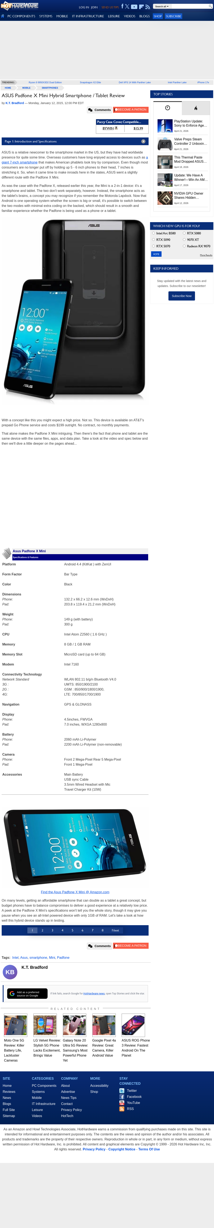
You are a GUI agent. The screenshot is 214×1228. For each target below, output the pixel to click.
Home (7, 1085)
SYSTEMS (45, 16)
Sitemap (9, 1116)
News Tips (68, 1098)
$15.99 (138, 128)
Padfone (63, 957)
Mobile (26, 88)
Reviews (9, 1091)
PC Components (44, 1085)
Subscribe (173, 16)
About (65, 1085)
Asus (24, 957)
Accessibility (99, 1085)
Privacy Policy (71, 1110)
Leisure (37, 1110)
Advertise (68, 1091)
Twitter (132, 1090)
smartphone (38, 957)
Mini (52, 957)
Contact (67, 1104)
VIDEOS (129, 16)
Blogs (7, 1104)
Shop (158, 16)
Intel (15, 957)
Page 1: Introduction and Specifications (76, 141)
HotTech (67, 1116)
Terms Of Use (149, 1149)
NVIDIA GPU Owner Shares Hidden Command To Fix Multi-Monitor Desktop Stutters (191, 196)
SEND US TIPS (110, 7)
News (7, 1098)
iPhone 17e (203, 82)
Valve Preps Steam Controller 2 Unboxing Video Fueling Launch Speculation (190, 141)
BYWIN (108, 128)
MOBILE (62, 16)
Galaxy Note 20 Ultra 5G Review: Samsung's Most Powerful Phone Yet (75, 1050)
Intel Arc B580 (164, 233)
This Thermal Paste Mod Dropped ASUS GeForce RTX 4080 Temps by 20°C (189, 160)
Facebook (134, 1096)
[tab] (167, 108)
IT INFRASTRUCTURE (88, 16)
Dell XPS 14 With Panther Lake (135, 82)
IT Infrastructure (44, 1104)
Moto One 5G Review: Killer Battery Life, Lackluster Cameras (14, 1050)
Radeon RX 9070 (196, 246)
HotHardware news (94, 993)
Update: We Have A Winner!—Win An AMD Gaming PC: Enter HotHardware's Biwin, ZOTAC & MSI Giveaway (190, 178)
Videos (37, 1116)
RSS (130, 1109)
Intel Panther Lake (177, 82)
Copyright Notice (121, 1149)
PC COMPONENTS (21, 16)
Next (115, 930)
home (8, 88)
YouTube (133, 1103)
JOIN (94, 7)
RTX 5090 (161, 240)
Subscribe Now (181, 296)
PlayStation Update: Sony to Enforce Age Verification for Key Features (189, 124)
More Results (206, 255)
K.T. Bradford (35, 967)
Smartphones (50, 88)
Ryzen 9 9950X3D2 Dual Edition (45, 82)
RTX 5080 (192, 233)
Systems (38, 1091)
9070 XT (191, 240)
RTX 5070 (161, 246)
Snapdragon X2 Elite (90, 82)
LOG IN (84, 7)
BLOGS (144, 16)
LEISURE (114, 16)
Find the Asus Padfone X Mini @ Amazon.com (75, 892)
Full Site (9, 1110)
